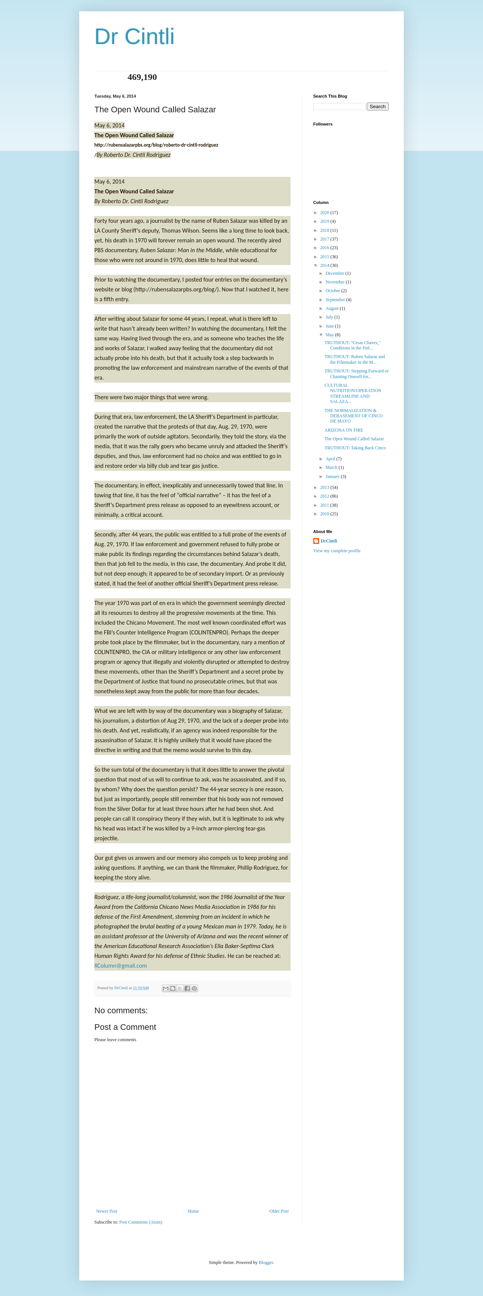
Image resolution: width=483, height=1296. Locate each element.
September (336, 299)
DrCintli (329, 541)
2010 (325, 513)
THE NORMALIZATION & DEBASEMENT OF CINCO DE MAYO (354, 416)
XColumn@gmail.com (120, 965)
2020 (325, 212)
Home (193, 1211)
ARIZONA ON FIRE (344, 430)
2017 (325, 239)
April (331, 458)
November (336, 282)
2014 (325, 265)
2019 (325, 221)
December (335, 273)
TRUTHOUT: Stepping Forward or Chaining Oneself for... (357, 373)
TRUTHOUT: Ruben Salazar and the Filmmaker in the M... (355, 359)
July (330, 317)
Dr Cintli (134, 36)
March (332, 467)
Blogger (266, 1262)
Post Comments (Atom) (140, 1222)
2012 (325, 496)
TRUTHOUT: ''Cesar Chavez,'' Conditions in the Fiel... (352, 345)
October (333, 290)
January (333, 476)
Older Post (279, 1211)
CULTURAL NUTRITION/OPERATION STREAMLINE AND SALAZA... (353, 393)
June (330, 326)
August (333, 308)
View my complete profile (337, 550)
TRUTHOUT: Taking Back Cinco (355, 447)
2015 (325, 256)
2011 (325, 505)
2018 (325, 230)
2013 (325, 487)
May (330, 334)
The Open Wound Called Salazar (354, 438)
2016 (325, 247)
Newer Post (106, 1211)
